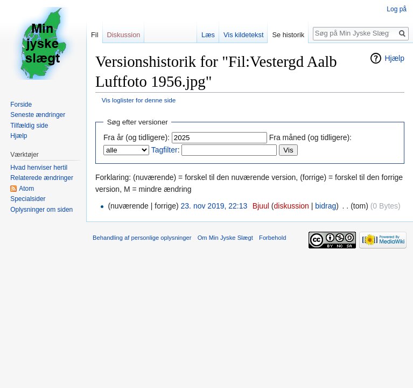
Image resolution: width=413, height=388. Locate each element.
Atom (26, 188)
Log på (397, 9)
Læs (208, 35)
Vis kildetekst (243, 35)
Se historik (288, 35)
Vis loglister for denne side (139, 99)
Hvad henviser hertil (38, 167)
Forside (21, 104)
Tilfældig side (29, 125)
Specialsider (27, 199)
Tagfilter (164, 150)
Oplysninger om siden (41, 209)
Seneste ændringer (37, 115)
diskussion (291, 206)
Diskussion (124, 35)
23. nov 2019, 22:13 (214, 206)
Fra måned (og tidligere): (310, 137)
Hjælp (394, 58)
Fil (95, 35)
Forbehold (272, 237)
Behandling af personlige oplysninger (142, 237)
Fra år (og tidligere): (136, 137)
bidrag (325, 206)
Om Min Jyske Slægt (225, 237)
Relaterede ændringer (41, 178)
